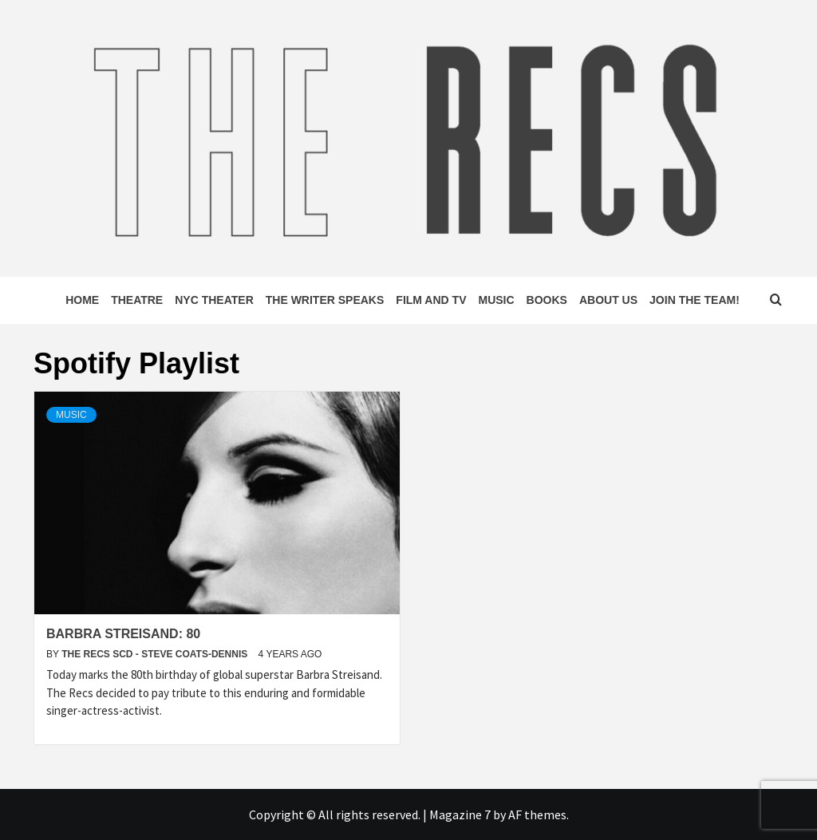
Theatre (137, 300)
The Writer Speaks (325, 300)
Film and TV (431, 300)
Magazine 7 (460, 814)
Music (496, 300)
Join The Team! (694, 300)
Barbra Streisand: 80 (123, 634)
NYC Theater (214, 300)
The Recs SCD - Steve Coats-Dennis (155, 654)
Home (82, 300)
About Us (608, 300)
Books (547, 300)
